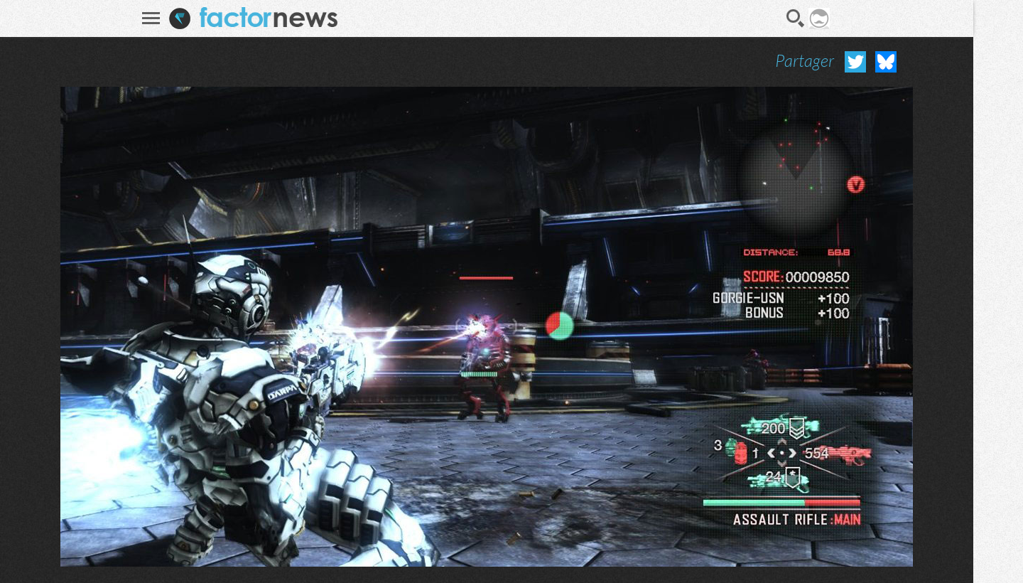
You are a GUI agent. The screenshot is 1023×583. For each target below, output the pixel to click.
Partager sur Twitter (855, 62)
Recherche (795, 18)
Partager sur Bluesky (886, 62)
